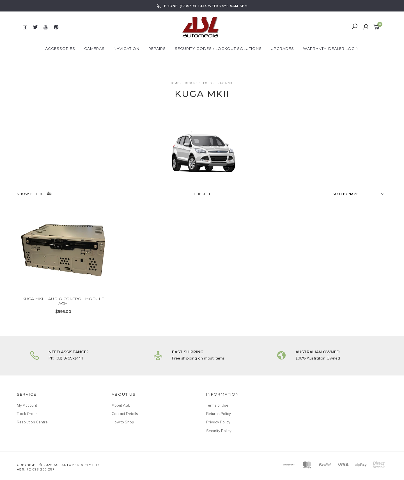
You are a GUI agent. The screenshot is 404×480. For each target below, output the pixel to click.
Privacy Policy (218, 422)
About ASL (121, 405)
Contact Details (125, 413)
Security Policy (218, 430)
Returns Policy (218, 413)
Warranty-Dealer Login (331, 48)
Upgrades (282, 48)
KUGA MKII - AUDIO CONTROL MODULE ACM (63, 305)
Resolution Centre (32, 422)
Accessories (60, 48)
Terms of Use (217, 405)
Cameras (94, 48)
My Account (27, 405)
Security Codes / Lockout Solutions (218, 48)
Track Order (27, 413)
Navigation (126, 48)
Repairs (157, 48)
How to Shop (123, 422)
